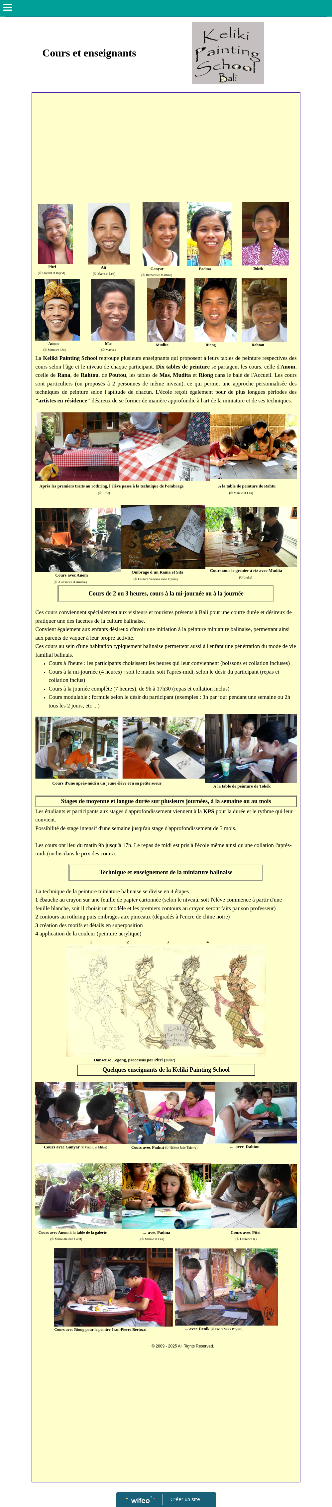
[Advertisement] (165, 145)
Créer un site (185, 1499)
